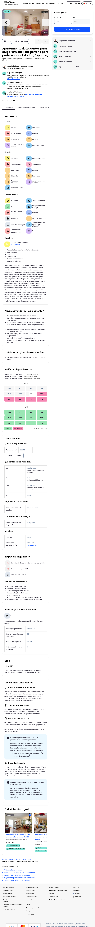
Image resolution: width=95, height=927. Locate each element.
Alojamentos (28, 3)
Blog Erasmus (30, 891)
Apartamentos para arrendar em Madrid (19, 870)
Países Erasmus (7, 891)
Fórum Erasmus (30, 888)
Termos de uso (53, 894)
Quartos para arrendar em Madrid (17, 878)
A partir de (58, 17)
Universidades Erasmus (9, 894)
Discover (60, 3)
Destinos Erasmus (8, 888)
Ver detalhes (15, 242)
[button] (17, 98)
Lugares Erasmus (31, 897)
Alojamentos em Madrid (13, 867)
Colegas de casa (41, 3)
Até (74, 17)
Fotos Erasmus (30, 911)
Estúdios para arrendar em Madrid (17, 873)
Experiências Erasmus (32, 894)
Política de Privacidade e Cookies (58, 897)
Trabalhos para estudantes (34, 905)
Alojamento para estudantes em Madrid (19, 875)
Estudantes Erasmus (9, 907)
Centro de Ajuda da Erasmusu (58, 888)
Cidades (52, 3)
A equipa (51, 891)
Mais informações (13, 79)
